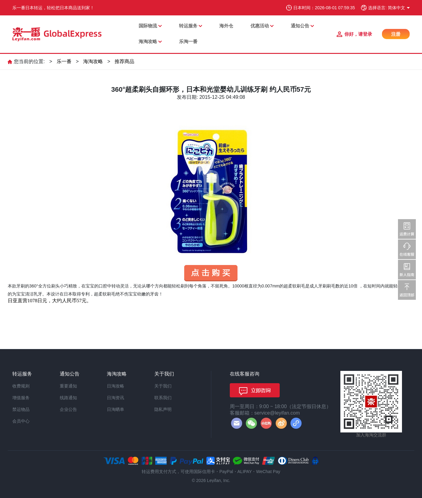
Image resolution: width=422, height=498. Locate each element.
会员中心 (21, 421)
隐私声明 (163, 409)
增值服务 (21, 397)
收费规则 (21, 386)
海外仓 (226, 25)
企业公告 (68, 409)
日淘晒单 (115, 409)
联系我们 (163, 397)
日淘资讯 (115, 397)
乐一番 (64, 61)
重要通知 (68, 386)
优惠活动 (259, 25)
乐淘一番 (188, 41)
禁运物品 (21, 409)
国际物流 (148, 25)
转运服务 (188, 25)
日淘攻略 (115, 386)
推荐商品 (124, 61)
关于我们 (163, 386)
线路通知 (68, 397)
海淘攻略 (148, 41)
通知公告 (300, 25)
